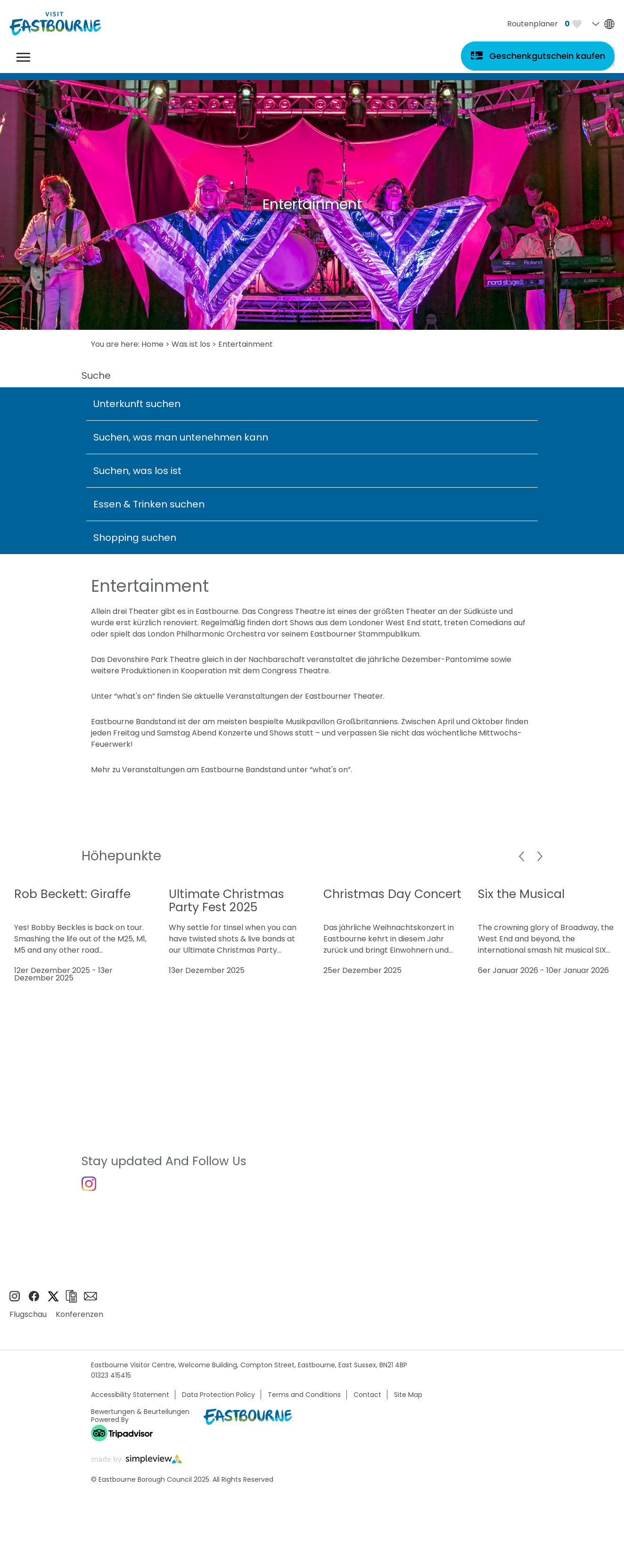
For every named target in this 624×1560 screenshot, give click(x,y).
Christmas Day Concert (392, 894)
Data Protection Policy (218, 1400)
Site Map (408, 1400)
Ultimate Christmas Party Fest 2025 (226, 900)
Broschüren (71, 1301)
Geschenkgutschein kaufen (547, 56)
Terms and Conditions (304, 1400)
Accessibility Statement (130, 1400)
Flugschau (28, 1319)
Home (152, 344)
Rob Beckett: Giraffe (72, 894)
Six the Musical (521, 894)
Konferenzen (79, 1319)
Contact (367, 1400)
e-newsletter (90, 1301)
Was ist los (191, 344)
